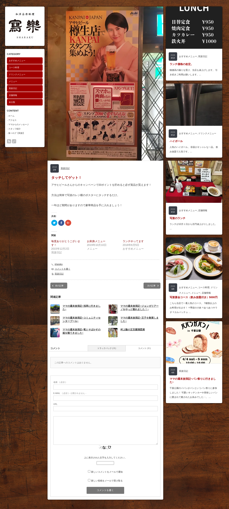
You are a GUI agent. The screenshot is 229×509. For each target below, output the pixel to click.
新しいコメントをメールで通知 (107, 472)
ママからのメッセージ (18, 124)
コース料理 (14, 67)
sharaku (59, 264)
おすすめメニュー (17, 60)
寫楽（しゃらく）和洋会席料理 (20, 152)
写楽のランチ (177, 218)
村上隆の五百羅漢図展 (132, 329)
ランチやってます (133, 241)
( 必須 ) (59, 382)
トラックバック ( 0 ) (106, 348)
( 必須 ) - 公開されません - (69, 393)
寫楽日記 (13, 88)
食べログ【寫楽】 (16, 133)
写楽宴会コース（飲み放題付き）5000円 (194, 297)
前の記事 (59, 285)
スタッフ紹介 (14, 129)
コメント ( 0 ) (144, 348)
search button (14, 141)
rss (9, 141)
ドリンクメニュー (17, 74)
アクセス (12, 120)
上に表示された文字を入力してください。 (105, 457)
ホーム (11, 116)
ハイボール (176, 141)
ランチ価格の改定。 (181, 64)
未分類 (12, 102)
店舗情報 (13, 95)
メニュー (13, 81)
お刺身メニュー (96, 241)
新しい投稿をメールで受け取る (107, 480)
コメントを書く (62, 269)
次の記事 (151, 285)
